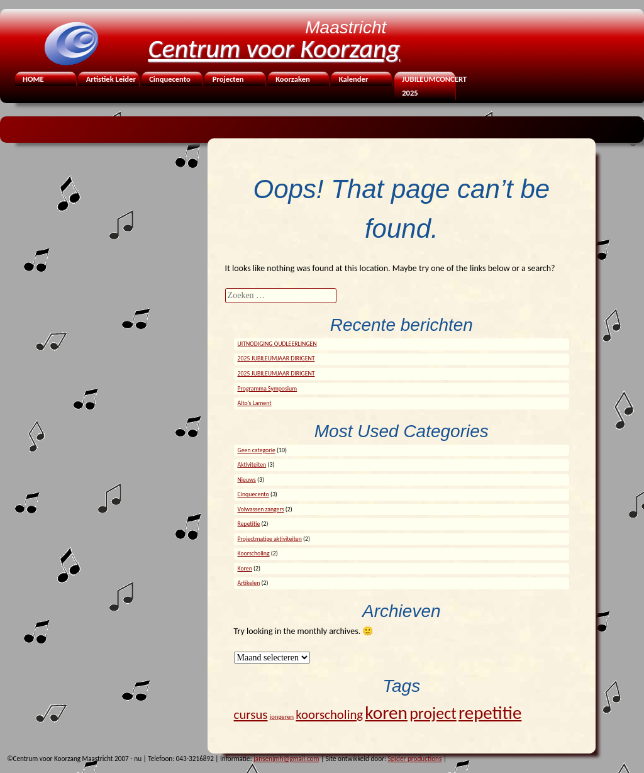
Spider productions (415, 758)
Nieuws (247, 480)
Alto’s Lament (255, 403)
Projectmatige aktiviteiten (270, 539)
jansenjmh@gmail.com (286, 758)
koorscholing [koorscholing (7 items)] (329, 714)
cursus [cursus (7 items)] (251, 714)
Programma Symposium (267, 388)
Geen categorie (256, 450)
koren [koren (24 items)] (386, 712)
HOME (33, 79)
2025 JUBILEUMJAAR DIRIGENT (276, 358)
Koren (245, 568)
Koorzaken (292, 79)
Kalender (354, 79)
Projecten (228, 79)
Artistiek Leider (111, 79)
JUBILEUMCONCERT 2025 (427, 85)
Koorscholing (254, 553)
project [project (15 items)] (433, 713)
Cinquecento (170, 79)
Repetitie (249, 524)
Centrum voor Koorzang (274, 48)
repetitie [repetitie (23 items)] (489, 712)
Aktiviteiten (252, 465)
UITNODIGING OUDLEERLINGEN (277, 344)
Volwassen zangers (261, 509)
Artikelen (249, 583)
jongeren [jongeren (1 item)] (282, 717)
